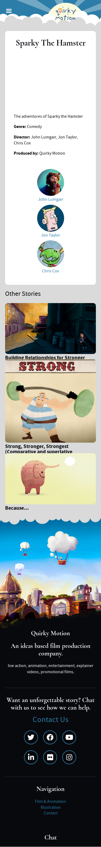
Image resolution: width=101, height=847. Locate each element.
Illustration (51, 807)
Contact (51, 813)
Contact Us (50, 720)
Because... (17, 509)
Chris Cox (50, 271)
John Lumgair (50, 199)
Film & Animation (50, 801)
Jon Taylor (50, 235)
